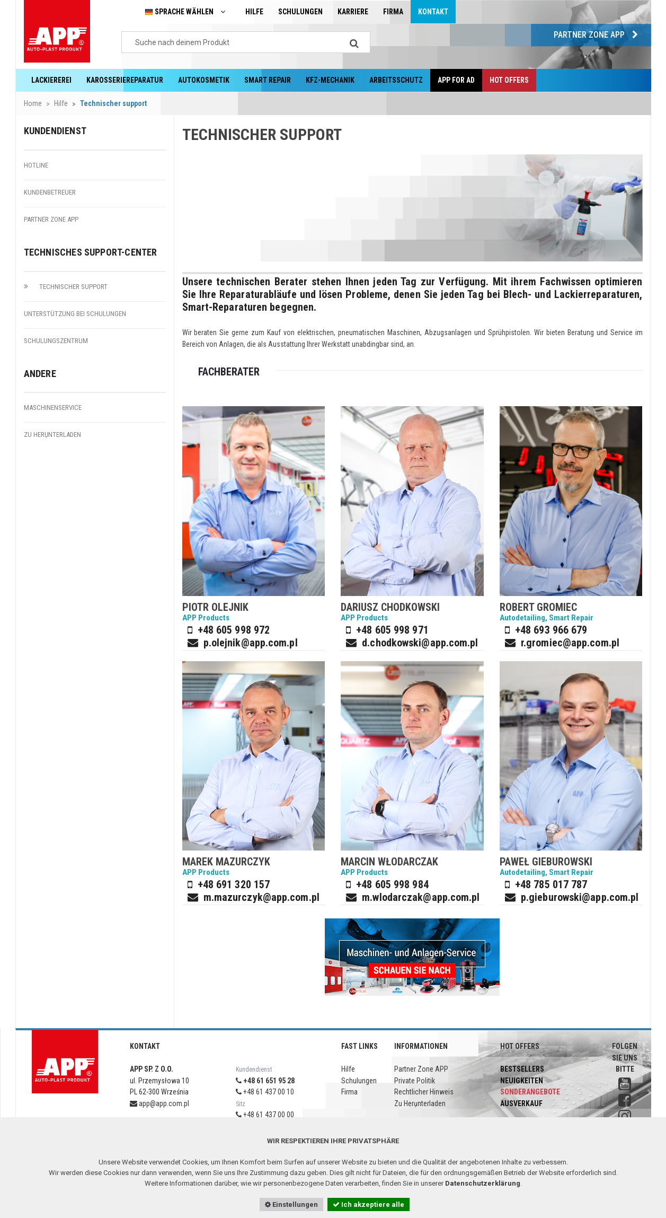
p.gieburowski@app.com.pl (579, 897)
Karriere (353, 11)
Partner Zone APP (598, 35)
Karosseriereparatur (124, 80)
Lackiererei (51, 80)
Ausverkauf (521, 1103)
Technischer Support (66, 287)
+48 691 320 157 (234, 884)
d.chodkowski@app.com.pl (420, 642)
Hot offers (509, 80)
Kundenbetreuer (50, 192)
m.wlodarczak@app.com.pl (420, 897)
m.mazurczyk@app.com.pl (261, 897)
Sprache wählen (187, 11)
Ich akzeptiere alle (368, 1204)
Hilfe (254, 11)
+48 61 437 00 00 (265, 1114)
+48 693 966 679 (551, 630)
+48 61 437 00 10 (265, 1092)
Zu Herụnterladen (52, 435)
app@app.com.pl (159, 1103)
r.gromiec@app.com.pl (570, 642)
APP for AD (456, 80)
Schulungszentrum (56, 341)
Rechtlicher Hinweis (424, 1092)
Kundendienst (55, 130)
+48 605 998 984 (392, 884)
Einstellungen (291, 1204)
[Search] (354, 42)
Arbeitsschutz (396, 80)
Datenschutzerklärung (482, 1183)
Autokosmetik (203, 80)
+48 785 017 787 (551, 884)
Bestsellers (522, 1069)
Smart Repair (267, 80)
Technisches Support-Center (90, 252)
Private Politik (414, 1080)
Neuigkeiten (521, 1080)
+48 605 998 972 (234, 630)
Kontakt (433, 11)
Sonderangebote (530, 1092)
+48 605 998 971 (392, 630)
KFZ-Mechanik (330, 80)
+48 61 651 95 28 (265, 1080)
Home (33, 103)
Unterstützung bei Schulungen (75, 314)
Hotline (36, 165)
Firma (393, 11)
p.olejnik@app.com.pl (250, 642)
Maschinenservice (53, 407)
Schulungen (300, 11)
